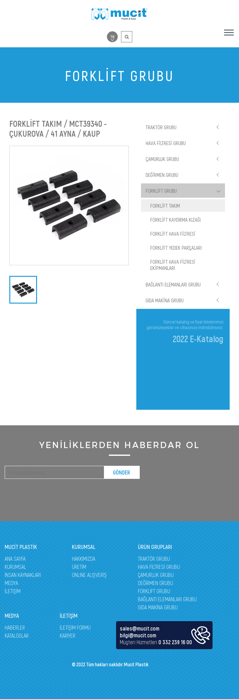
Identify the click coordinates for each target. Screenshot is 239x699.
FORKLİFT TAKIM (165, 205)
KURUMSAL (15, 566)
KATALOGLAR (17, 635)
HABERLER (15, 627)
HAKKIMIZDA (83, 558)
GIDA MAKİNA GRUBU (165, 300)
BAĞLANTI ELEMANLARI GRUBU (173, 284)
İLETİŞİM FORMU (75, 627)
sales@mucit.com (139, 628)
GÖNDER (121, 472)
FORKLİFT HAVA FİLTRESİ (172, 233)
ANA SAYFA (15, 558)
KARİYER (67, 635)
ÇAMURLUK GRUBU (162, 159)
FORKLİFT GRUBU (161, 190)
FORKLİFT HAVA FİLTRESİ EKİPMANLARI (172, 264)
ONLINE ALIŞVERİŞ (89, 574)
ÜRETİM (79, 566)
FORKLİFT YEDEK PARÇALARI (176, 247)
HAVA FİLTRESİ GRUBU (166, 143)
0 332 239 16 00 (175, 642)
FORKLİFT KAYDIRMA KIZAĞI (175, 219)
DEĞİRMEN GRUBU (162, 175)
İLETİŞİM (13, 591)
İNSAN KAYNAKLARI (23, 574)
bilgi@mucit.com (138, 635)
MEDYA (11, 582)
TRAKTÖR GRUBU (161, 127)
